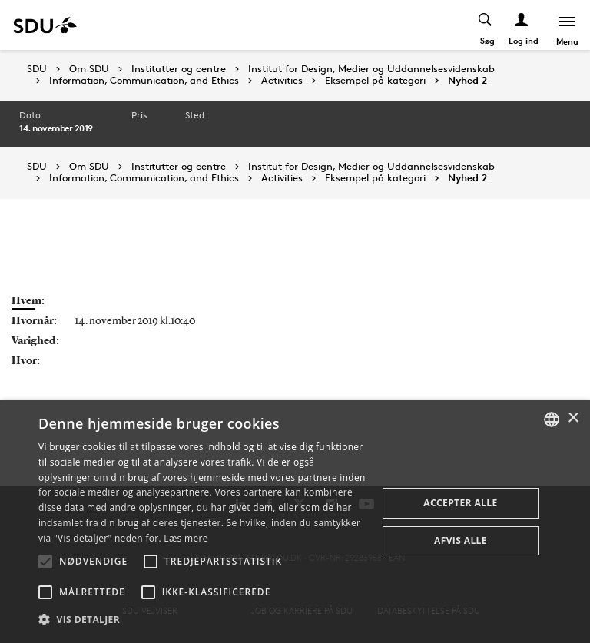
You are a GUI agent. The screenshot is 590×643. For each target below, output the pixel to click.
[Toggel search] (486, 25)
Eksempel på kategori (375, 80)
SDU (37, 69)
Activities (282, 80)
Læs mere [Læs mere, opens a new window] (185, 538)
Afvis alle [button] (460, 540)
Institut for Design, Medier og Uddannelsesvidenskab (371, 69)
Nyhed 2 (467, 80)
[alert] (295, 521)
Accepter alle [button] (460, 502)
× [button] (572, 418)
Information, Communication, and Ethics (144, 80)
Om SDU (89, 69)
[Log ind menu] (522, 25)
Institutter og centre (178, 69)
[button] (45, 561)
